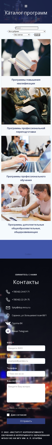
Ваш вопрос (13, 380)
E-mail (11, 355)
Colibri (28, 254)
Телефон (12, 368)
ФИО (10, 342)
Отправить (26, 421)
